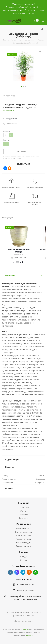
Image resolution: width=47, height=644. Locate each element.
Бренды (23, 556)
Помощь (23, 552)
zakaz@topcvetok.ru (25, 590)
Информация (23, 524)
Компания (23, 503)
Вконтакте (10, 572)
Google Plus (35, 572)
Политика (23, 514)
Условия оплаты (23, 528)
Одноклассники (29, 572)
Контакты (23, 518)
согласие (25, 629)
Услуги (23, 511)
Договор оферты (23, 546)
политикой (29, 635)
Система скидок (23, 542)
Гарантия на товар (23, 535)
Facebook (16, 572)
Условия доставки (23, 532)
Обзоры (23, 560)
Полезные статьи (23, 539)
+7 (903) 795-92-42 (25, 584)
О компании (23, 507)
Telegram (22, 572)
